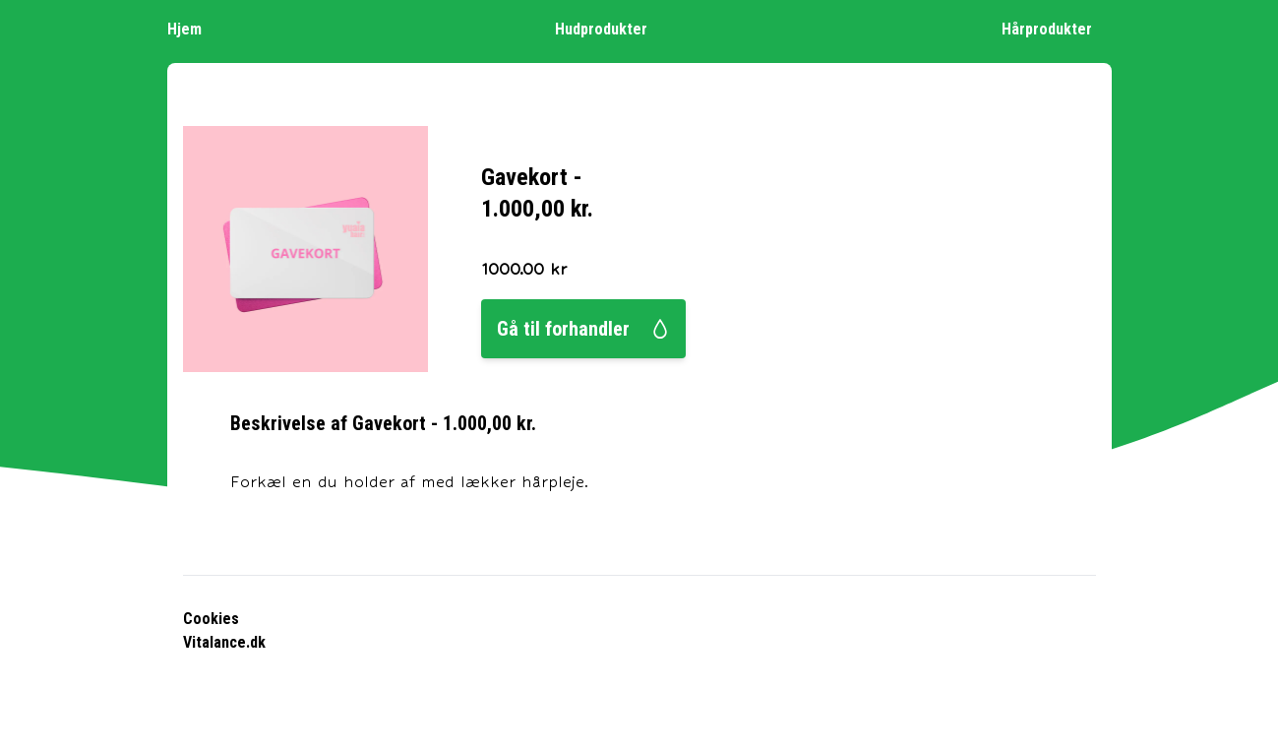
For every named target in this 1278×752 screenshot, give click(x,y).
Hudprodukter (611, 28)
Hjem (194, 28)
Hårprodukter (1057, 28)
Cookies (211, 618)
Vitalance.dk (224, 642)
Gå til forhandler (583, 329)
